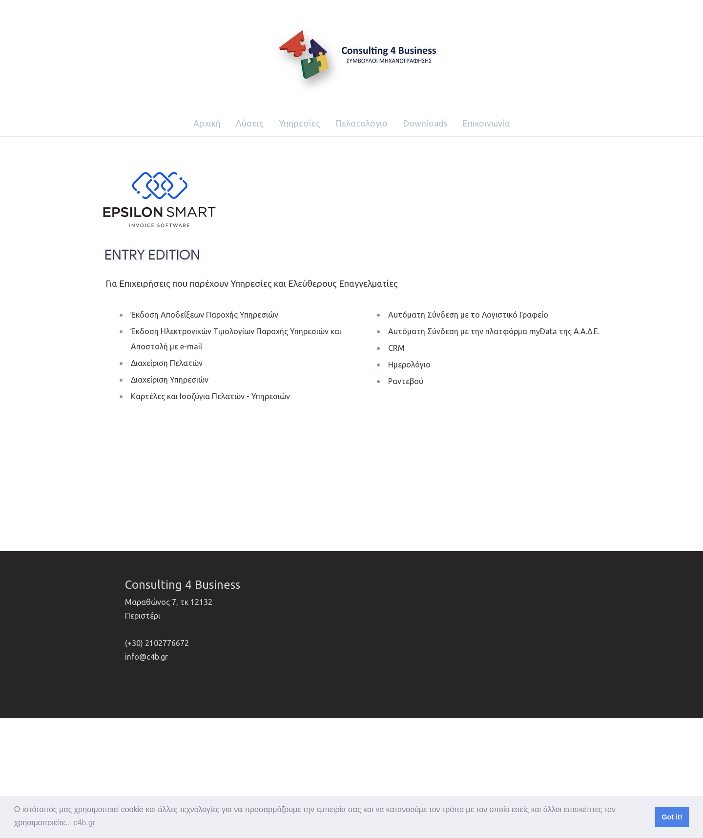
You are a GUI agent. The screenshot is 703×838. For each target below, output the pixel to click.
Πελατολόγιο (361, 123)
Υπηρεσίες (299, 123)
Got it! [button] (672, 817)
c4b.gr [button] (84, 822)
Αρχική (207, 123)
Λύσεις (250, 123)
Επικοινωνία (486, 123)
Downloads (425, 123)
